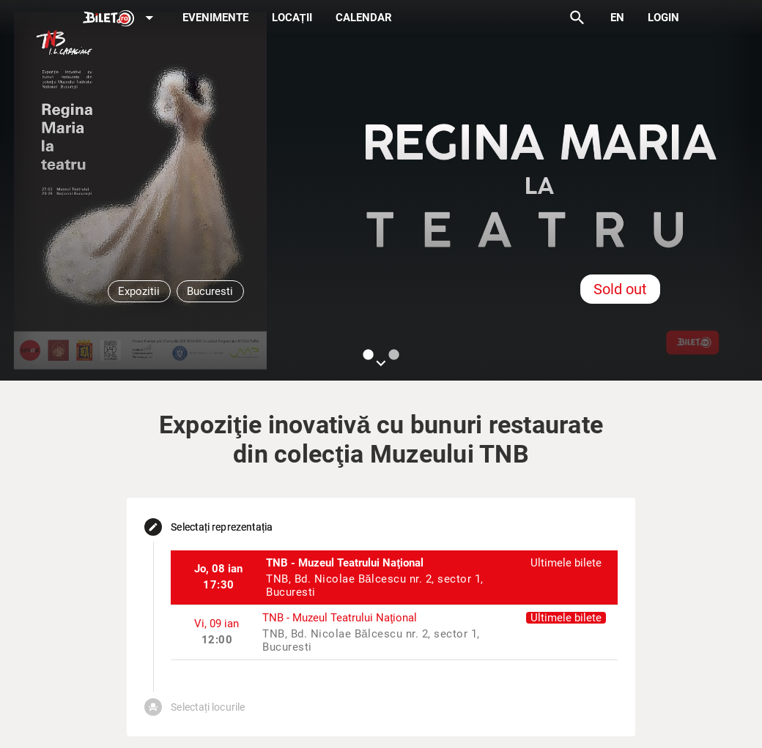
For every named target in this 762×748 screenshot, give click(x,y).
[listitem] (394, 577)
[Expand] (121, 18)
